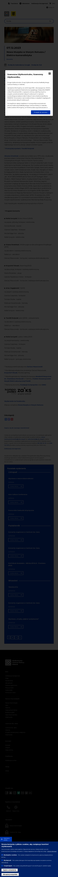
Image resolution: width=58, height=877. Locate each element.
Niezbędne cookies (10, 855)
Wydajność (7, 860)
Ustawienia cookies (7, 839)
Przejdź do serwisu (40, 112)
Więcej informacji (52, 851)
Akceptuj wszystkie (10, 874)
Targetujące (8, 865)
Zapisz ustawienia (9, 870)
